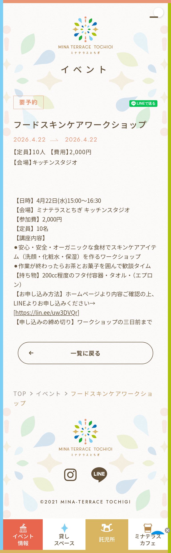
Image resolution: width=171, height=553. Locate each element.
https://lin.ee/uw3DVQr (46, 312)
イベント (48, 393)
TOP (20, 393)
